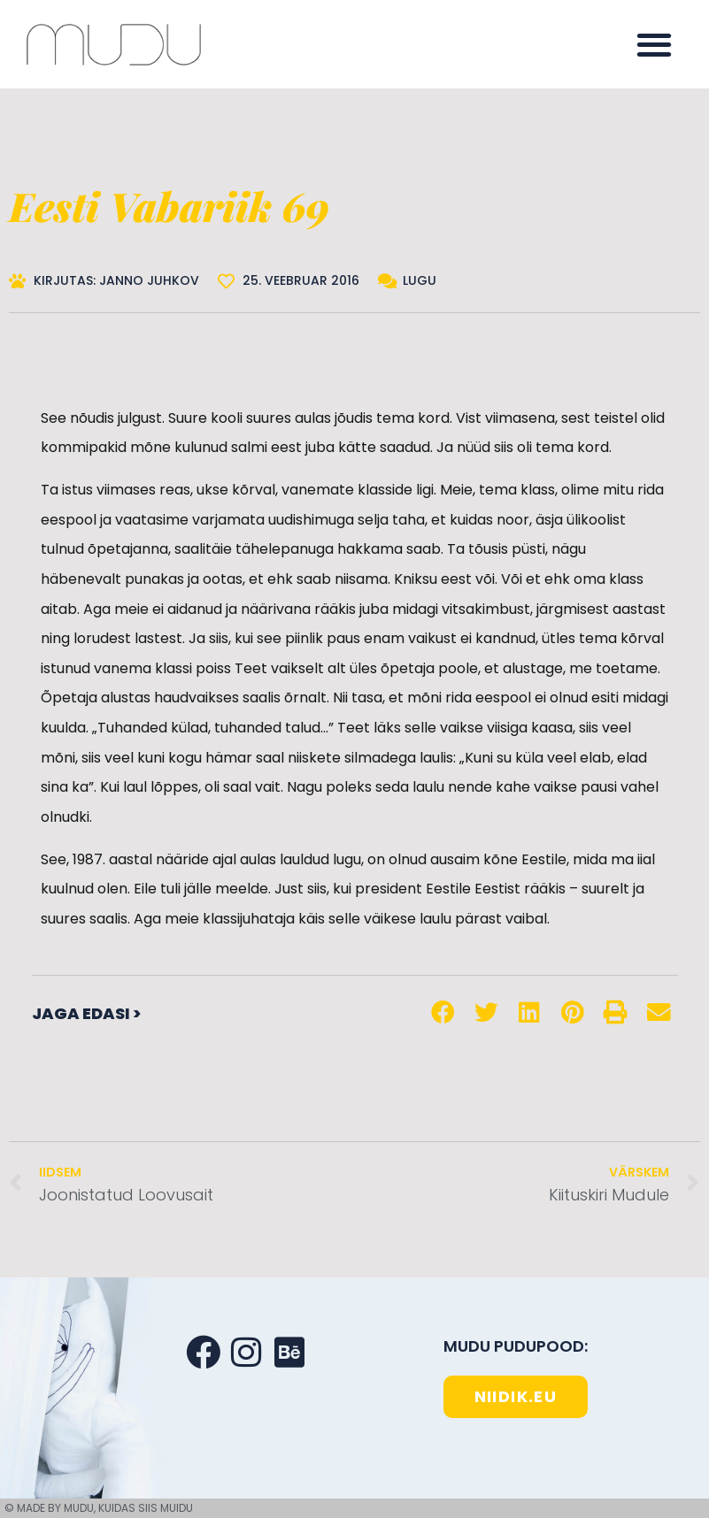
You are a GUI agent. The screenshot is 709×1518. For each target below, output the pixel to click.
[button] (654, 45)
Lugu (419, 280)
